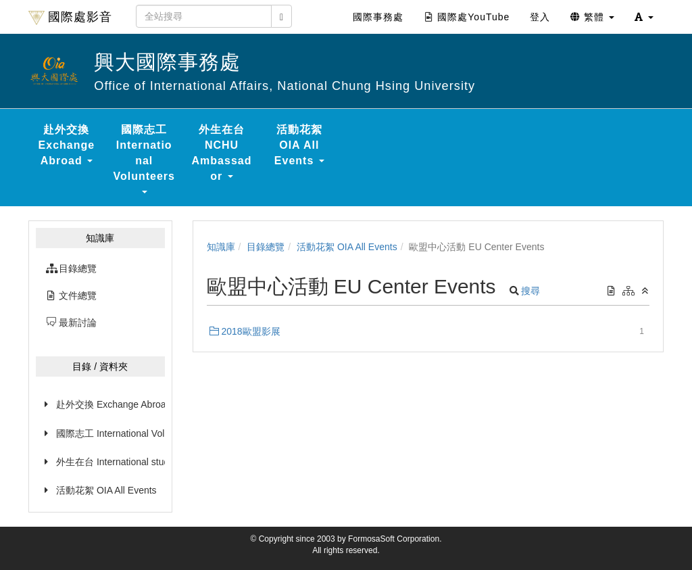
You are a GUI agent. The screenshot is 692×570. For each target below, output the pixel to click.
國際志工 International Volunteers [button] (144, 158)
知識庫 (221, 246)
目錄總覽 (266, 246)
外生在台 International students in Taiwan (110, 461)
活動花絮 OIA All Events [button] (299, 145)
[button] (644, 17)
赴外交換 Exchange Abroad (110, 404)
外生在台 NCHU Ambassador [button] (222, 153)
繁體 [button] (592, 16)
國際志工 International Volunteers (110, 433)
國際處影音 (70, 17)
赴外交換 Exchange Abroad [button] (67, 145)
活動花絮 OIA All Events (106, 490)
